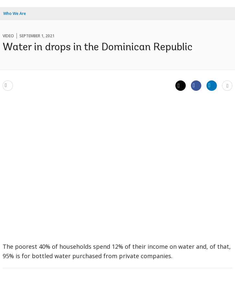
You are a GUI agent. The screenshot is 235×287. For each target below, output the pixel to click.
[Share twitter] (180, 85)
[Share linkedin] (211, 85)
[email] (8, 85)
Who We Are (14, 13)
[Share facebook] (196, 85)
